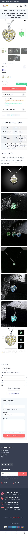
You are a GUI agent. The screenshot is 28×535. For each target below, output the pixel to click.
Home (5, 10)
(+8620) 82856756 (6, 485)
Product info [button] (8, 94)
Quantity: (4, 81)
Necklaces (11, 10)
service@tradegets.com (21, 484)
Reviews (16, 523)
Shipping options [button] (9, 109)
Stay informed (5, 469)
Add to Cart (14, 88)
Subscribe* (22, 474)
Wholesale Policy (5, 450)
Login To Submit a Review (14, 435)
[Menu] (13, 6)
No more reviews (14, 393)
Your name (6, 404)
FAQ (2, 457)
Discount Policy (5, 452)
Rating (5, 412)
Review (5, 418)
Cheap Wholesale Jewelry (7, 1)
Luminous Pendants (20, 10)
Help (12, 523)
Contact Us (4, 454)
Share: (3, 115)
